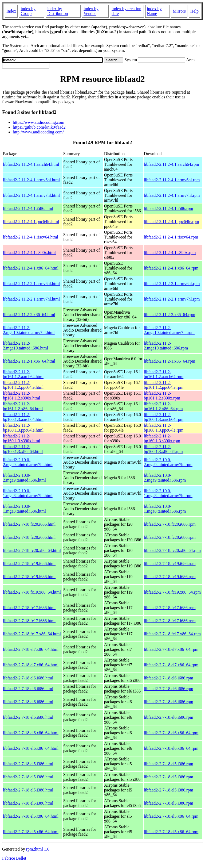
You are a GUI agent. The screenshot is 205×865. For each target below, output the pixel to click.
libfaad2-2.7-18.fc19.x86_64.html (32, 592)
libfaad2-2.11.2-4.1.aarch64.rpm (171, 164)
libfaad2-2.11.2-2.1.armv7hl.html (31, 299)
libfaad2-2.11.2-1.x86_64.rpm (169, 361)
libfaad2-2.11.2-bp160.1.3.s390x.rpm (162, 438)
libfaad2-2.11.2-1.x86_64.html (29, 361)
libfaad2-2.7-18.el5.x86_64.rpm (171, 816)
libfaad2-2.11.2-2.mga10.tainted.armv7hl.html (29, 330)
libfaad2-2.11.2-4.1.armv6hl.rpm (172, 180)
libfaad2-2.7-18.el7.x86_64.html (30, 649)
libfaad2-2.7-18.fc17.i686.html (29, 607)
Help (194, 11)
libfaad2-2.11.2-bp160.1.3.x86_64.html (23, 449)
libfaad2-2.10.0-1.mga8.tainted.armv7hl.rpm (168, 493)
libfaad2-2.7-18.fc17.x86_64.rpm (172, 634)
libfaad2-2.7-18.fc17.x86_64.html (32, 634)
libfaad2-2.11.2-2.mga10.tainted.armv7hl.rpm (169, 330)
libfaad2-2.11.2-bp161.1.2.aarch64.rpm (163, 374)
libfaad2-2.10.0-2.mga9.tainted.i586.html (24, 477)
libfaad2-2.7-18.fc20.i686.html (29, 524)
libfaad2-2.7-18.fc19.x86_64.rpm (172, 592)
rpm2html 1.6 (37, 849)
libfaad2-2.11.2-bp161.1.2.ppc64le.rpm (163, 385)
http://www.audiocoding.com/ (38, 132)
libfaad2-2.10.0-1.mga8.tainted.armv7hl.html (28, 493)
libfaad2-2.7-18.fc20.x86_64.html (32, 550)
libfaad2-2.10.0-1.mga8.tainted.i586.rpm (165, 508)
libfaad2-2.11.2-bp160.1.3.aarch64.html (23, 417)
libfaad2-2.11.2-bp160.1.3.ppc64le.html (23, 427)
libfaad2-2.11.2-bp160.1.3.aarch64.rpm (163, 417)
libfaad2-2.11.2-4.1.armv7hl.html (31, 195)
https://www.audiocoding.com (38, 122)
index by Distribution (57, 11)
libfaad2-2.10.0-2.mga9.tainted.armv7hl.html (28, 462)
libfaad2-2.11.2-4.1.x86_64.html (30, 268)
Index (11, 11)
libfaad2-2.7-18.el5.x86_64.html (30, 816)
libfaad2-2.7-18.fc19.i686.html (29, 563)
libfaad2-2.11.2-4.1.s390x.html (29, 252)
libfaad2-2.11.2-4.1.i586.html (28, 208)
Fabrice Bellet (14, 858)
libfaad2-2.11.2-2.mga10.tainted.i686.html (25, 345)
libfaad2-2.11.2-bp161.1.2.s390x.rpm (162, 395)
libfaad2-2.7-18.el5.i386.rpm (168, 764)
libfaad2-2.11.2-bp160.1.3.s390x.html (21, 438)
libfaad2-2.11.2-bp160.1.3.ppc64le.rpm (163, 427)
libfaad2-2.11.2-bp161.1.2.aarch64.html (23, 374)
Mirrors (179, 11)
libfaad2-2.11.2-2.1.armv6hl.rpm (172, 283)
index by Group (28, 11)
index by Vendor (91, 11)
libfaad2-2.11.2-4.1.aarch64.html (31, 164)
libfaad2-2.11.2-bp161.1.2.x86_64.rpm (163, 406)
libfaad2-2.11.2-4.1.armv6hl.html (31, 180)
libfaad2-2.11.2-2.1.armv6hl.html (31, 283)
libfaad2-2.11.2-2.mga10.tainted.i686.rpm (166, 345)
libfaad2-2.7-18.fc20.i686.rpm (170, 524)
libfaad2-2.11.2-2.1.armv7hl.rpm (172, 299)
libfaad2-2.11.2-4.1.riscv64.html (30, 237)
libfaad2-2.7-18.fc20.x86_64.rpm (172, 550)
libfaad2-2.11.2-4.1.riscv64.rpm (171, 237)
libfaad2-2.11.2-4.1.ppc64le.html (31, 221)
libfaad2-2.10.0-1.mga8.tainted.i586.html (24, 508)
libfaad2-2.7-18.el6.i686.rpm (168, 678)
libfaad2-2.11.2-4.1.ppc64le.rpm (171, 221)
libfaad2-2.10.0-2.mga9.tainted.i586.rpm (165, 477)
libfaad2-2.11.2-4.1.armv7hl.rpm (172, 195)
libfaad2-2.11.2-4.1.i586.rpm (168, 208)
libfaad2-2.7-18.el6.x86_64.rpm (171, 733)
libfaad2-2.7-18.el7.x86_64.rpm (171, 649)
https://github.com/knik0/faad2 (39, 127)
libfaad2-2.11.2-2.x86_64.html (29, 314)
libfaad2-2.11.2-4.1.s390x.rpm (170, 252)
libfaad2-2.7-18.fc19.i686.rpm (170, 563)
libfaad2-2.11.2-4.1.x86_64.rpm (171, 268)
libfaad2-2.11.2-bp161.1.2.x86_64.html (23, 406)
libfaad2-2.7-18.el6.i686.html (28, 678)
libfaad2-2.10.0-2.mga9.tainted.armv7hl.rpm (168, 462)
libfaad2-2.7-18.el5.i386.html (28, 764)
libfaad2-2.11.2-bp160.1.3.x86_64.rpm (163, 449)
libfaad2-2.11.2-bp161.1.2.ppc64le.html (23, 385)
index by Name (154, 11)
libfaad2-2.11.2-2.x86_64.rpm (169, 314)
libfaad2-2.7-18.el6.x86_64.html (30, 733)
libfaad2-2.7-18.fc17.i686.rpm (170, 607)
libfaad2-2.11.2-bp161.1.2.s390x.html (21, 395)
